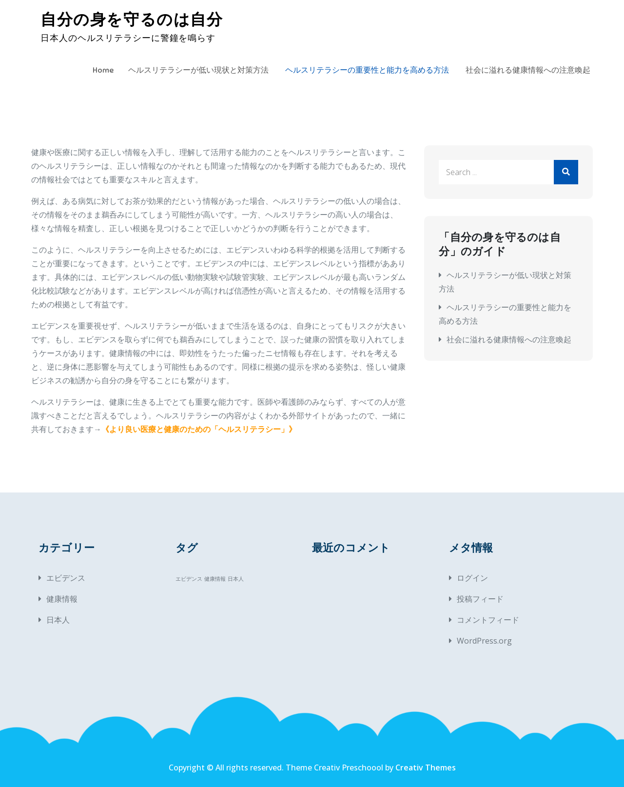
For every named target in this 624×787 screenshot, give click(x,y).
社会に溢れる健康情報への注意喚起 (528, 70)
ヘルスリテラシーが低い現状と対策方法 (198, 70)
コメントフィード (488, 619)
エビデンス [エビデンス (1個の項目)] (189, 578)
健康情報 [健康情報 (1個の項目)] (215, 578)
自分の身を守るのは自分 (131, 19)
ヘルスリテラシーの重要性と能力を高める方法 (367, 70)
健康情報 (62, 598)
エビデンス (65, 577)
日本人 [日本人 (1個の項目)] (236, 578)
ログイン (472, 577)
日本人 (58, 619)
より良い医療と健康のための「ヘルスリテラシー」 (199, 429)
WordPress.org (484, 640)
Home (103, 70)
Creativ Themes (425, 767)
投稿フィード (480, 598)
